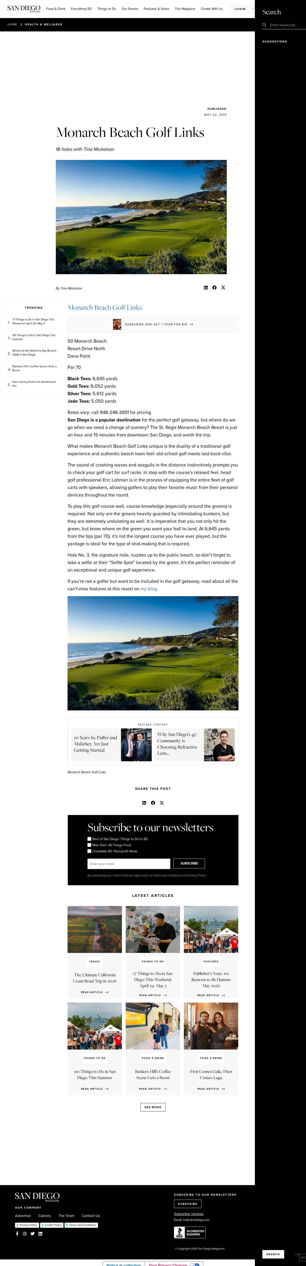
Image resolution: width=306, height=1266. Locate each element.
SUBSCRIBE (194, 863)
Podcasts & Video (156, 8)
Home (12, 24)
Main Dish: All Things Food (109, 845)
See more (152, 1107)
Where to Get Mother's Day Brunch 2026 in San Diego (34, 353)
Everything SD (81, 8)
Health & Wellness (43, 24)
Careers (44, 1215)
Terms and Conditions (82, 1225)
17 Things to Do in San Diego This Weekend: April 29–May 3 (33, 322)
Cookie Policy (53, 1225)
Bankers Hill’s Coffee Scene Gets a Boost (34, 368)
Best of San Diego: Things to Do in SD (117, 839)
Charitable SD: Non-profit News (112, 851)
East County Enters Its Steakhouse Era (34, 384)
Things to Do (106, 8)
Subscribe (273, 9)
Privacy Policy (28, 1225)
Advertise (23, 1215)
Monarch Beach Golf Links (105, 307)
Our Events (130, 8)
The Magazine (185, 8)
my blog (148, 588)
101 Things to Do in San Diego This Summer (34, 337)
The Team (66, 1215)
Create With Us (212, 8)
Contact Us (91, 1215)
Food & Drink (55, 8)
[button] (205, 287)
